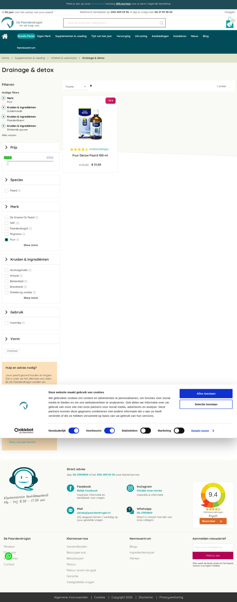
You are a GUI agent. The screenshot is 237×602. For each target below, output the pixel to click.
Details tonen (200, 594)
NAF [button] (14, 223)
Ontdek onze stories (149, 490)
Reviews (9, 546)
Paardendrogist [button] (21, 228)
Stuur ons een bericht (22, 442)
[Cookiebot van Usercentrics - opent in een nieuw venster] (24, 595)
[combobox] (114, 22)
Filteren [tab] (8, 84)
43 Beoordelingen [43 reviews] (99, 149)
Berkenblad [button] (18, 281)
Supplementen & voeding (30, 58)
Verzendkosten (77, 546)
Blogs (133, 546)
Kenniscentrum (26, 47)
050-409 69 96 (120, 12)
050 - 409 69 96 (18, 421)
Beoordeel (209, 521)
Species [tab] (16, 180)
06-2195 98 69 (17, 437)
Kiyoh (213, 516)
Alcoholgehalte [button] (20, 270)
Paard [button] (15, 190)
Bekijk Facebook (87, 490)
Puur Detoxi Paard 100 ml (90, 155)
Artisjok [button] (16, 275)
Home (6, 58)
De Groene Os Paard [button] (24, 217)
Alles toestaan (206, 557)
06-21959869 (80, 474)
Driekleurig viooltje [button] (23, 292)
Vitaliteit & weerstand (64, 58)
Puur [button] (14, 239)
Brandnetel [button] (18, 287)
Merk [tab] (14, 206)
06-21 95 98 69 (163, 12)
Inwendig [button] (17, 323)
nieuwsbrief (98, 3)
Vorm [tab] (15, 339)
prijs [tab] (13, 147)
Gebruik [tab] (16, 312)
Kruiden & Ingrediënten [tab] (29, 259)
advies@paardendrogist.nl (25, 426)
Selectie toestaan (206, 568)
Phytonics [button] (17, 234)
